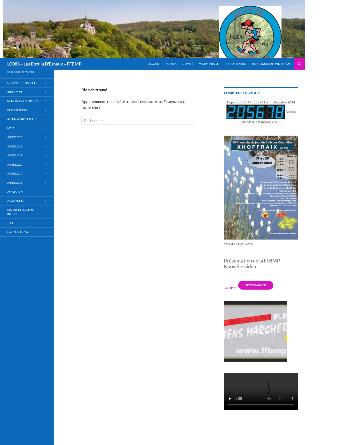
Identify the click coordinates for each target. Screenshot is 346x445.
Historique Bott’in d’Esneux (271, 63)
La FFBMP (230, 287)
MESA (10, 128)
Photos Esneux (235, 63)
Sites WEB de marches (22, 82)
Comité (188, 63)
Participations (17, 110)
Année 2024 (14, 92)
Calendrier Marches (21, 231)
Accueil (153, 63)
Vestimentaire (209, 63)
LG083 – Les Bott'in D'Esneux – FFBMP (44, 63)
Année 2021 (14, 155)
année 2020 (14, 164)
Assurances (15, 200)
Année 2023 (14, 137)
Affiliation (15, 191)
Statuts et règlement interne (22, 211)
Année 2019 (14, 173)
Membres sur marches (23, 100)
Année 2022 (14, 146)
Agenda (171, 63)
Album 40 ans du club (22, 119)
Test (10, 222)
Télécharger (255, 285)
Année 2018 (14, 182)
